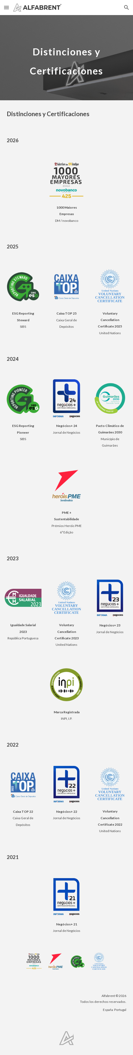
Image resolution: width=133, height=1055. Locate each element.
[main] (66, 58)
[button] (6, 7)
